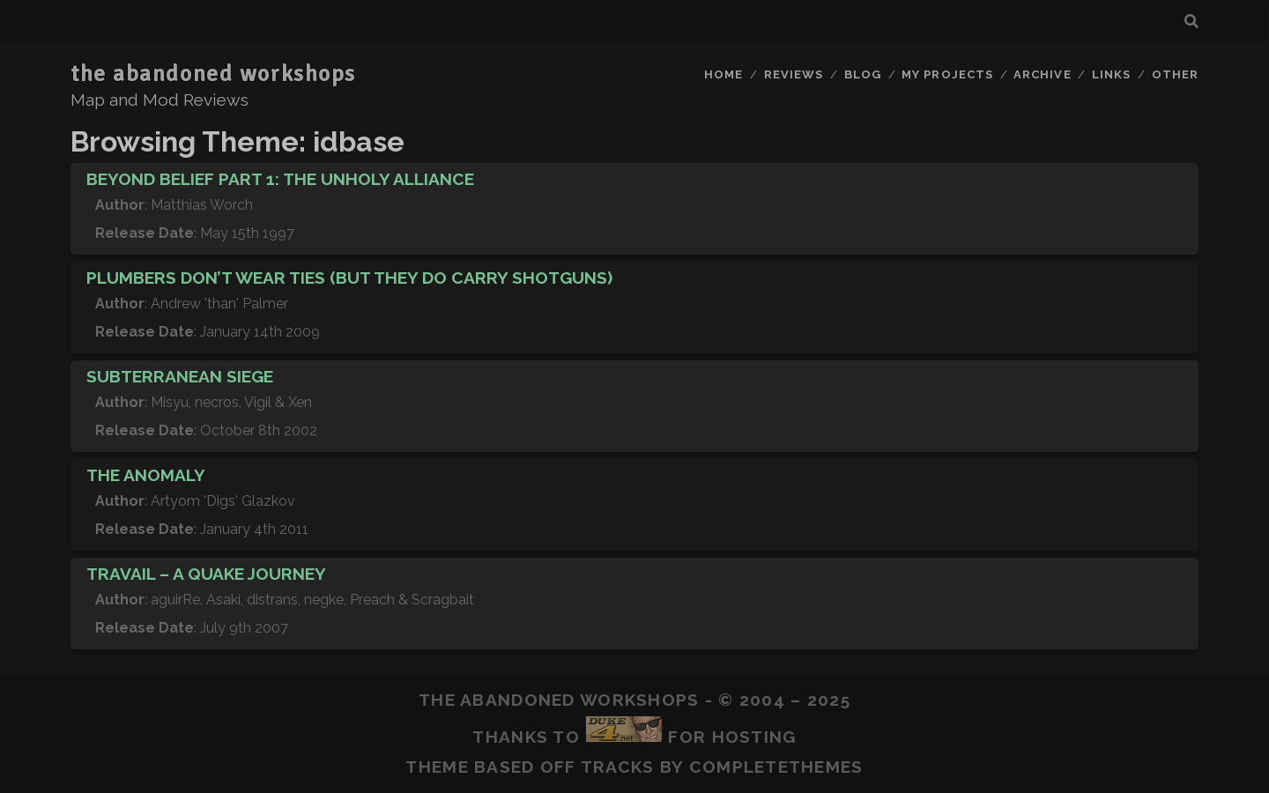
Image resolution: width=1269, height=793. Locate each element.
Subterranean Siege (179, 376)
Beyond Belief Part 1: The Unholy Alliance (280, 179)
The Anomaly (145, 475)
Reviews (793, 74)
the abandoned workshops (213, 74)
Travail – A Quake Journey (206, 573)
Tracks (618, 766)
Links (1111, 74)
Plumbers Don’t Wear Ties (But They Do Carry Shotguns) (349, 277)
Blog (862, 74)
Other (1175, 74)
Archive (1042, 74)
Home (723, 74)
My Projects (947, 74)
